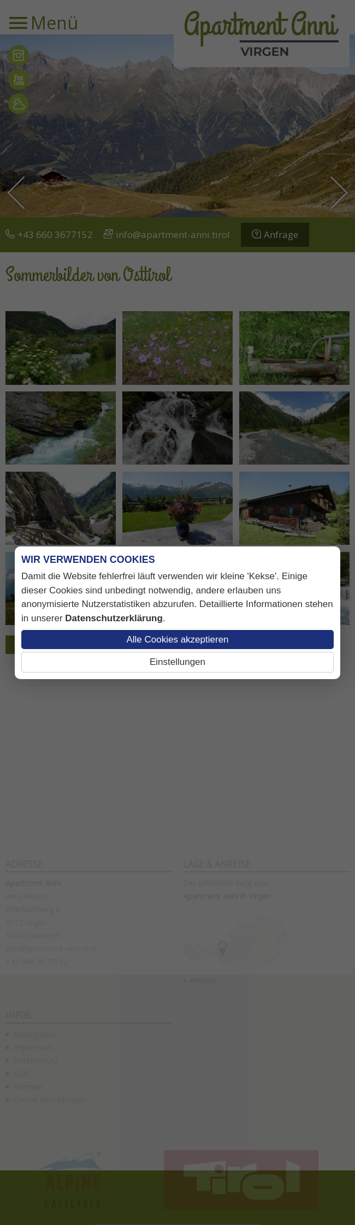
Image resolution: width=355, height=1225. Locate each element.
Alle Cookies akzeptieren (177, 639)
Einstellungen (177, 662)
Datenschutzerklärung (114, 618)
